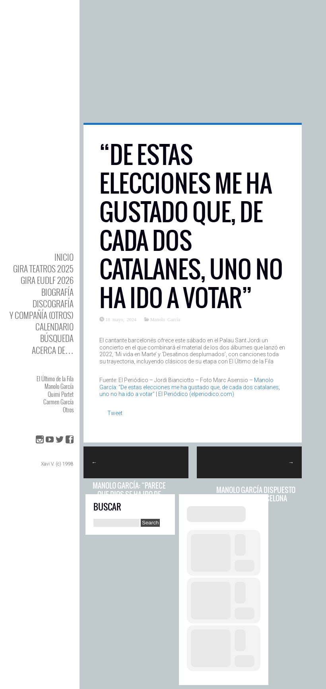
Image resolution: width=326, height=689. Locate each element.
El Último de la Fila (55, 378)
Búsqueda (57, 338)
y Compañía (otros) (42, 315)
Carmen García (58, 401)
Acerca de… (53, 350)
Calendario (54, 326)
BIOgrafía (57, 292)
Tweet (114, 413)
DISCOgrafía (53, 303)
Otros (68, 409)
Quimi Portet (61, 394)
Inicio (64, 257)
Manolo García (59, 386)
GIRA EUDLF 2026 (47, 280)
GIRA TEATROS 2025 (43, 268)
